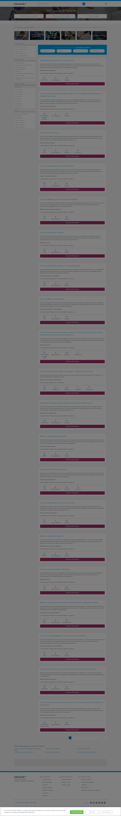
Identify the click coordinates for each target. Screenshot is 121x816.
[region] (60, 811)
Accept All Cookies (76, 812)
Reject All (91, 812)
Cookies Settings (106, 812)
